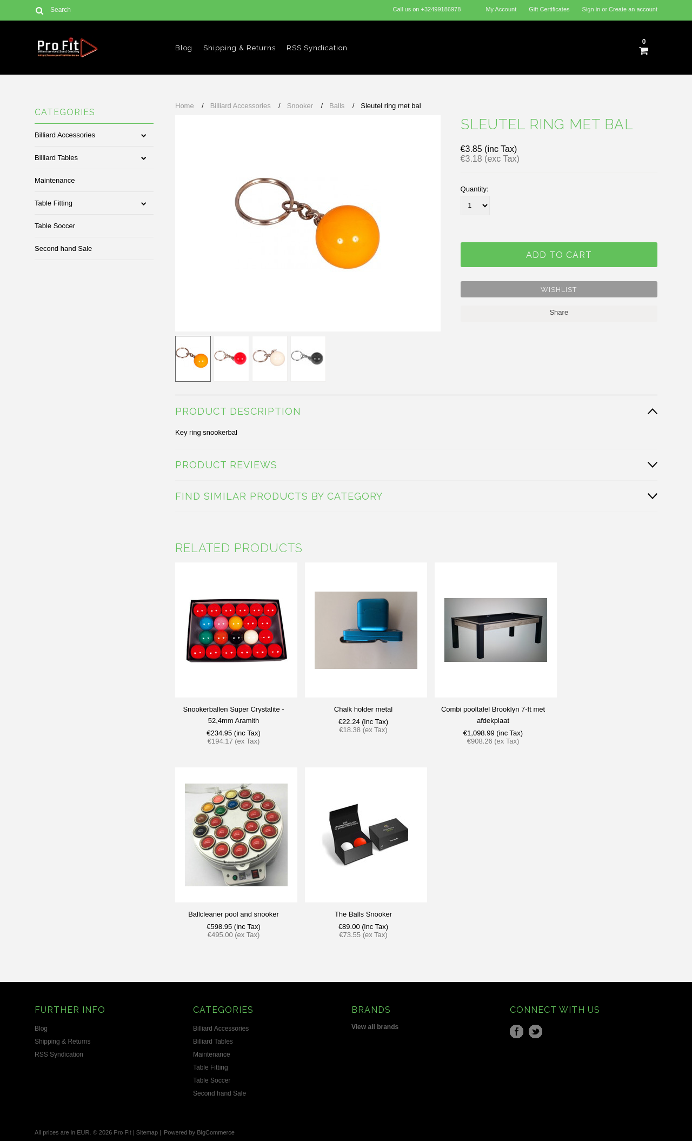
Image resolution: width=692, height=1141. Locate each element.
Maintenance (55, 180)
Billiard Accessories (65, 135)
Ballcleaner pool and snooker (233, 914)
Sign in (591, 9)
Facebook (516, 1031)
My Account (500, 9)
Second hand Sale (63, 248)
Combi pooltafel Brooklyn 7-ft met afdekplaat (493, 715)
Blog (183, 48)
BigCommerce (216, 1132)
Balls (336, 106)
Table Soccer (55, 226)
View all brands (374, 1027)
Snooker (300, 106)
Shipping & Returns (239, 48)
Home (184, 106)
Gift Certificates (549, 9)
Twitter (535, 1031)
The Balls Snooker (363, 914)
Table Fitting (53, 203)
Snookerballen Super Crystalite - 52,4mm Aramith (233, 715)
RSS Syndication (317, 48)
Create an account (633, 9)
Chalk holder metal (363, 709)
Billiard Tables (56, 158)
